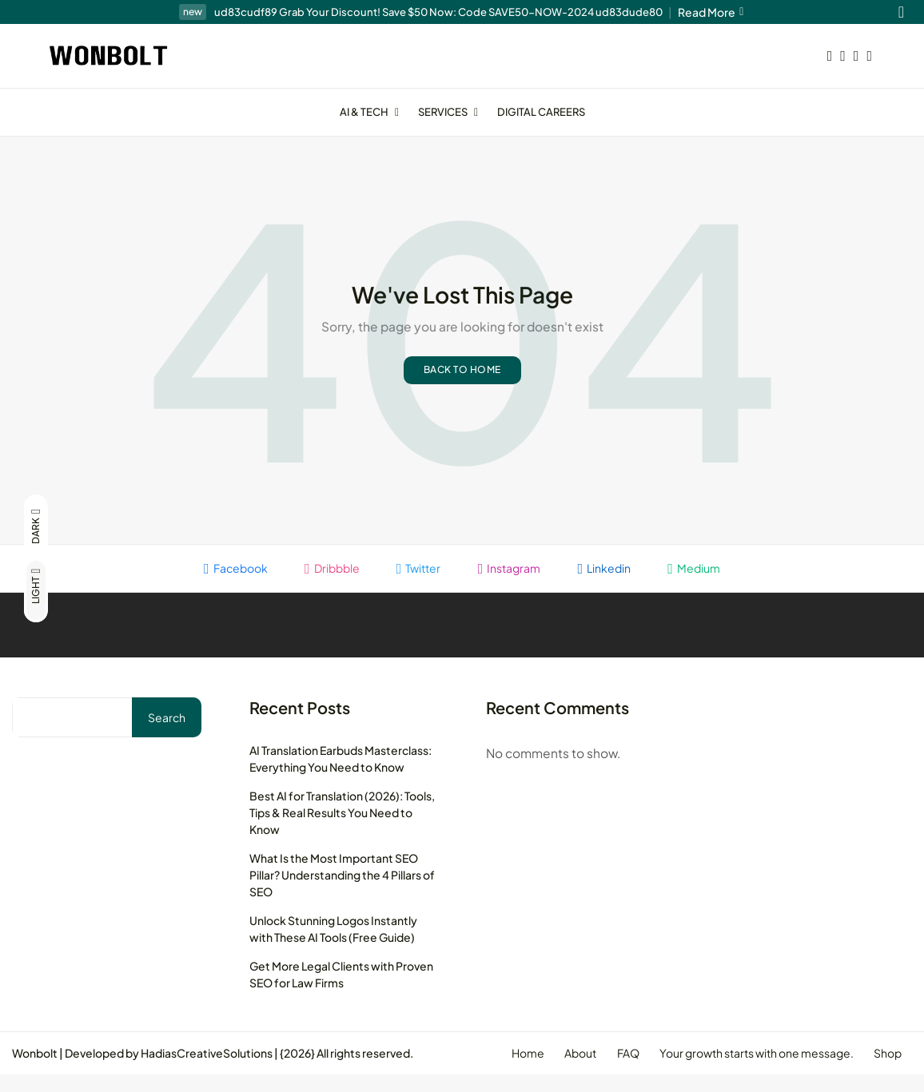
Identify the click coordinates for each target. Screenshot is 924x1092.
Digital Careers (541, 111)
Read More (711, 12)
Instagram (511, 584)
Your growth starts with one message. (751, 1070)
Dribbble (327, 584)
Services (449, 111)
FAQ (618, 1070)
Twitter (417, 584)
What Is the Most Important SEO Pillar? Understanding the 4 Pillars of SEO (342, 891)
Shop (886, 1070)
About (567, 1070)
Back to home (462, 385)
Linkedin (608, 584)
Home (511, 1070)
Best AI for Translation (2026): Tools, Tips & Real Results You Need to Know (342, 829)
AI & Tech (371, 111)
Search (166, 734)
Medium (701, 584)
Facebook (229, 584)
